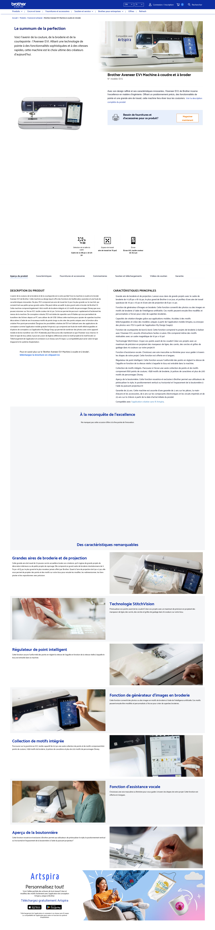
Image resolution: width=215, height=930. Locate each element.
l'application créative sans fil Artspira (147, 401)
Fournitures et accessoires (58, 11)
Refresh (142, 11)
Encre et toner (33, 11)
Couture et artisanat (35, 17)
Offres (131, 11)
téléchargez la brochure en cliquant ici (40, 355)
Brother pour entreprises (110, 11)
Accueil (15, 17)
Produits (17, 11)
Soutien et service (83, 11)
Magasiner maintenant (187, 118)
